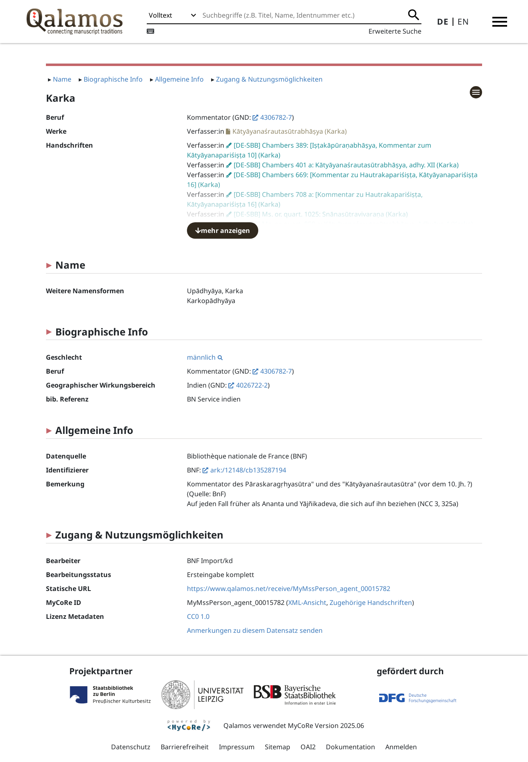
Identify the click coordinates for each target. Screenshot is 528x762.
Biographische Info (113, 79)
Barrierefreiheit (185, 746)
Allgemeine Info (179, 79)
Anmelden (401, 746)
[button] (499, 21)
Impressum (237, 746)
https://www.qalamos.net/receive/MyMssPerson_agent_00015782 (288, 588)
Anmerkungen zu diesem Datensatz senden (255, 630)
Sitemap (277, 746)
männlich (205, 357)
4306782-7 (276, 117)
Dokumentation (350, 746)
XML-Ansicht (307, 602)
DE (442, 21)
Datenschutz (130, 746)
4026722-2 (252, 385)
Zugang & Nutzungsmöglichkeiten (269, 79)
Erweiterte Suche (395, 31)
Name (62, 79)
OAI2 (308, 746)
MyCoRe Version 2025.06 (326, 725)
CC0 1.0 (198, 616)
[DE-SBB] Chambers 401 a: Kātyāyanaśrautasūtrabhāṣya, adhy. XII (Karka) (346, 164)
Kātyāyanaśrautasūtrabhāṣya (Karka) (289, 131)
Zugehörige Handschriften (371, 602)
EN (463, 21)
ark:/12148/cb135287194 (248, 470)
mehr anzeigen (222, 230)
